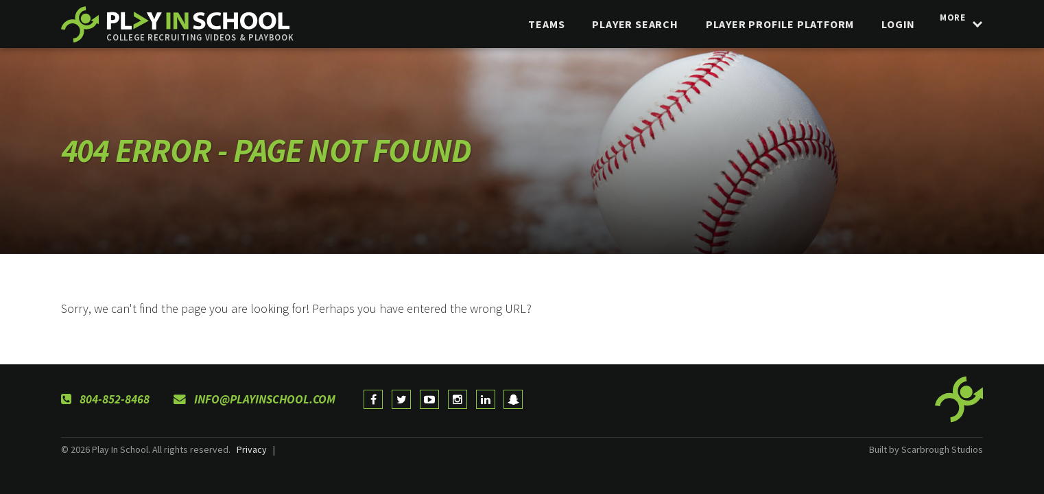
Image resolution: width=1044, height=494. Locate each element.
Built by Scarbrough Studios (926, 449)
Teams (539, 24)
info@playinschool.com (254, 399)
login (890, 24)
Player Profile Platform (772, 24)
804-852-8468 (105, 399)
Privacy (252, 449)
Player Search (627, 24)
